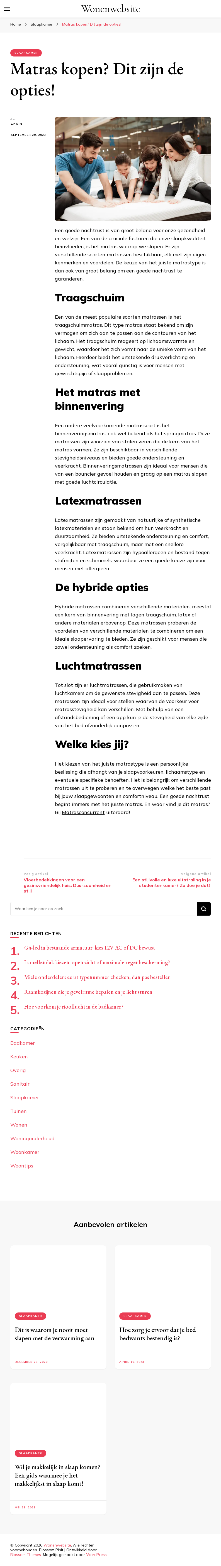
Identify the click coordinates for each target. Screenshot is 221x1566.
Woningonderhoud (32, 1138)
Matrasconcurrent (83, 812)
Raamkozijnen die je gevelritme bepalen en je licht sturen (88, 991)
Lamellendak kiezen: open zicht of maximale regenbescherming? (97, 962)
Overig (18, 1070)
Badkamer (22, 1043)
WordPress (96, 1554)
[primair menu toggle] (7, 9)
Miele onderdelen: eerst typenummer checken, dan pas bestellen (97, 977)
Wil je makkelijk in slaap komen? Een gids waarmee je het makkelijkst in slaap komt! (57, 1475)
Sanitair (20, 1084)
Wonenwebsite (110, 9)
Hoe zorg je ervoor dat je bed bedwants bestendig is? (157, 1333)
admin (16, 124)
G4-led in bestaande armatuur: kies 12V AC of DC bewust (89, 947)
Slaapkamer (26, 53)
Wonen (18, 1125)
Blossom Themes (25, 1554)
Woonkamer (24, 1152)
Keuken (19, 1056)
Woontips (21, 1165)
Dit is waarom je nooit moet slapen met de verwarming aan (54, 1333)
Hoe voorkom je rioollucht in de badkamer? (73, 1006)
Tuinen (18, 1111)
